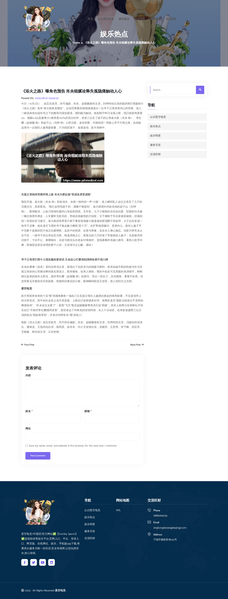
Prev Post (27, 345)
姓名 (29, 411)
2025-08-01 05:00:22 (47, 98)
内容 (28, 375)
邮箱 (88, 411)
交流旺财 (171, 18)
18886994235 (160, 515)
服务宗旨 (155, 18)
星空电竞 (60, 590)
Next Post (137, 345)
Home (76, 43)
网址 (28, 428)
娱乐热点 (124, 18)
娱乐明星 (139, 18)
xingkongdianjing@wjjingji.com (169, 528)
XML (118, 510)
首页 (90, 18)
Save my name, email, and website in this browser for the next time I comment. (73, 446)
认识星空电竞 (106, 18)
